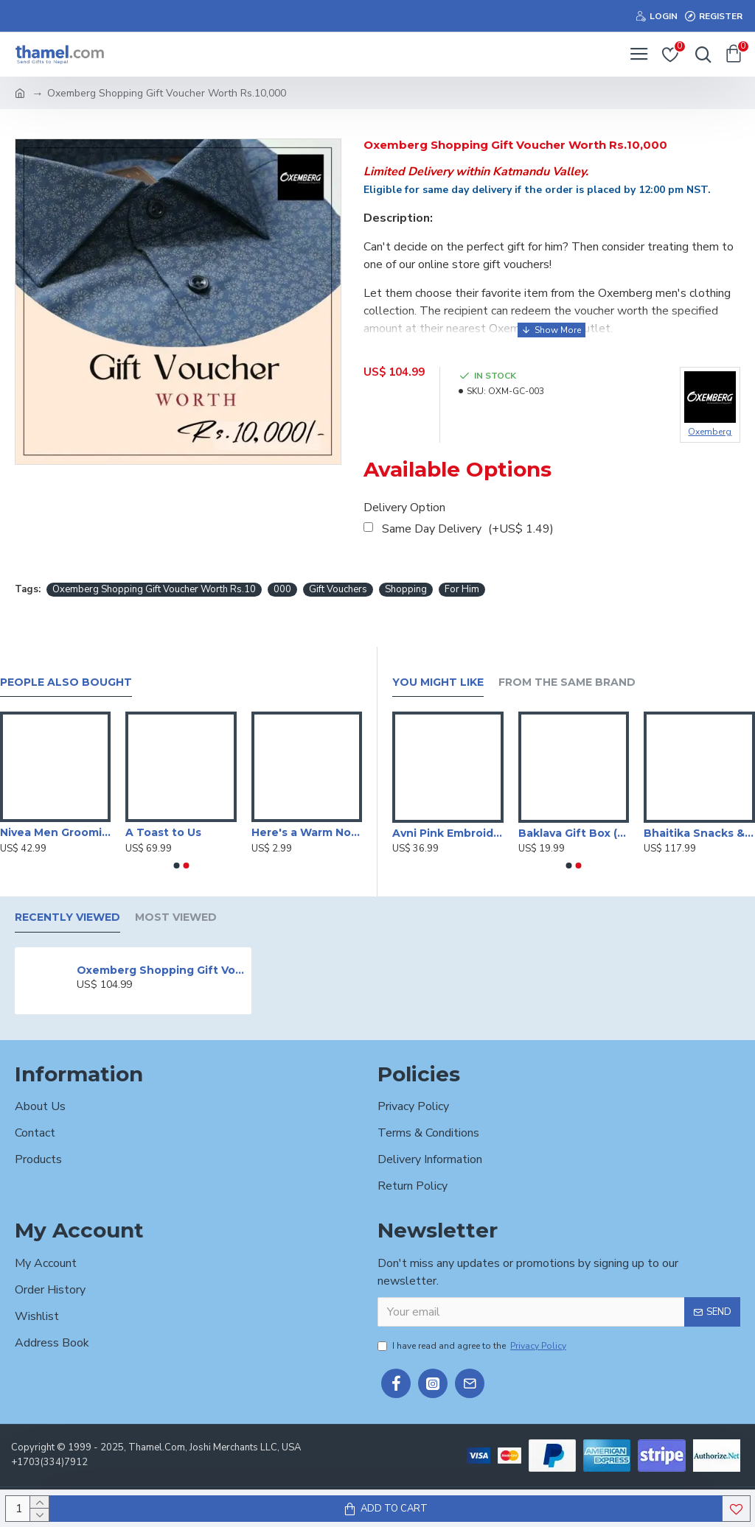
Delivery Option (404, 507)
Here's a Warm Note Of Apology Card (306, 832)
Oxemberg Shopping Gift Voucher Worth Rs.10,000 (161, 970)
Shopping (406, 589)
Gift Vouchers (338, 589)
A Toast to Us (163, 832)
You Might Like (438, 682)
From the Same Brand (567, 682)
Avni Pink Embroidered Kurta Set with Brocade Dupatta (448, 833)
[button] (176, 865)
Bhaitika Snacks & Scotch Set (699, 833)
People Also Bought (66, 682)
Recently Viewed (67, 917)
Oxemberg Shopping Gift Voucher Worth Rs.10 (154, 589)
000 (282, 589)
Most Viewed (176, 917)
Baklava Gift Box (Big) (574, 833)
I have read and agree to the (473, 1345)
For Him (462, 589)
